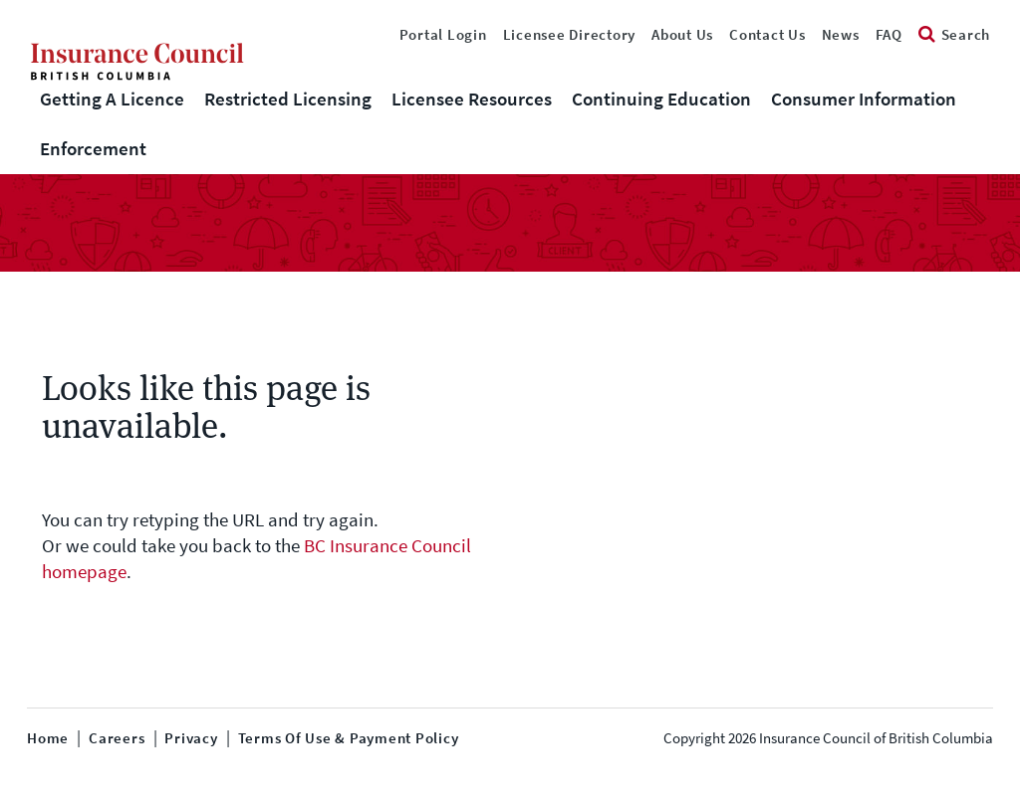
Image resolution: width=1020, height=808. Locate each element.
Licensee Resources (471, 99)
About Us (682, 35)
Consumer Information (863, 99)
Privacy (190, 738)
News (841, 35)
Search (954, 35)
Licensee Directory (570, 35)
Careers (116, 738)
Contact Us (767, 35)
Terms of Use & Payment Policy (348, 738)
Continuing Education (661, 99)
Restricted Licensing (288, 99)
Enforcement (93, 148)
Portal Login (443, 35)
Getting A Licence (112, 99)
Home (48, 738)
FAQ (889, 35)
